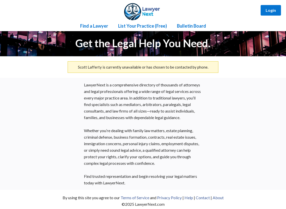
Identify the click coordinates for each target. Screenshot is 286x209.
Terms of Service (135, 197)
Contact (203, 197)
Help (188, 197)
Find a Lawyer (94, 26)
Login (271, 10)
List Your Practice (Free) (142, 26)
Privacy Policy (169, 197)
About (218, 197)
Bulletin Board (191, 26)
